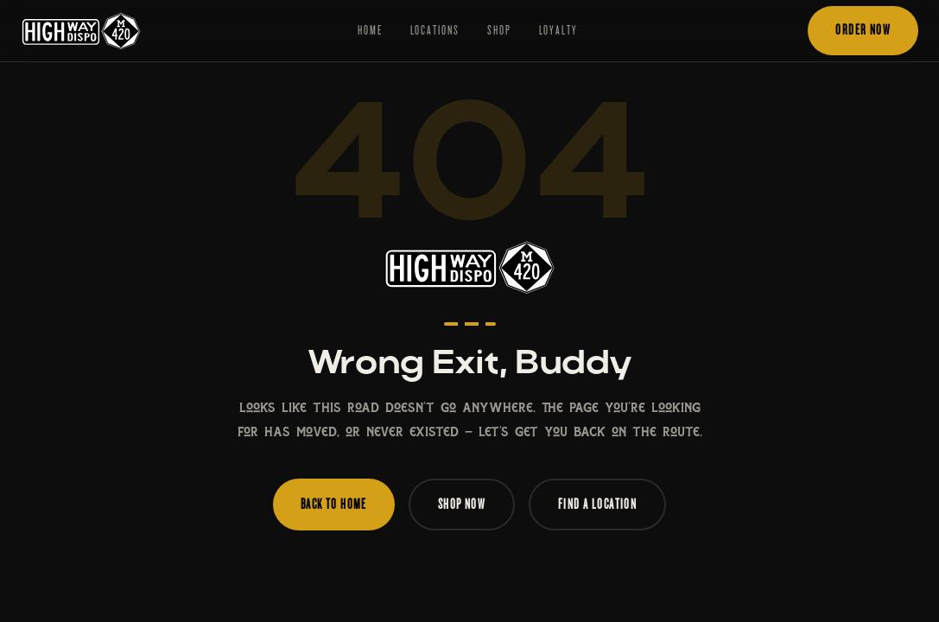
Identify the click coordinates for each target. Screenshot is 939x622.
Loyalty (558, 30)
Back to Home (334, 504)
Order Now (863, 30)
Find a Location (597, 504)
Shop (499, 30)
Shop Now (461, 504)
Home (370, 30)
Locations (435, 30)
